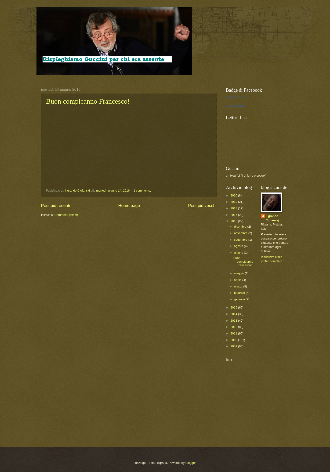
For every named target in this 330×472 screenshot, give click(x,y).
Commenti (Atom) (66, 215)
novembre (241, 233)
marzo (238, 286)
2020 (234, 195)
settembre (241, 239)
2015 (234, 307)
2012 (234, 327)
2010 (234, 340)
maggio (239, 273)
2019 (234, 201)
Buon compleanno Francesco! (88, 101)
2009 (234, 346)
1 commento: (143, 190)
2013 (234, 320)
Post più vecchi (202, 205)
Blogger (190, 463)
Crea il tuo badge (236, 105)
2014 (234, 314)
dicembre (240, 226)
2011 (234, 333)
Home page (129, 205)
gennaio (240, 299)
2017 (234, 215)
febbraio (240, 292)
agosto (239, 246)
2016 (234, 221)
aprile (238, 280)
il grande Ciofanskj (272, 218)
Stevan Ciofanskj (235, 97)
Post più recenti (55, 205)
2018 (234, 208)
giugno (239, 252)
